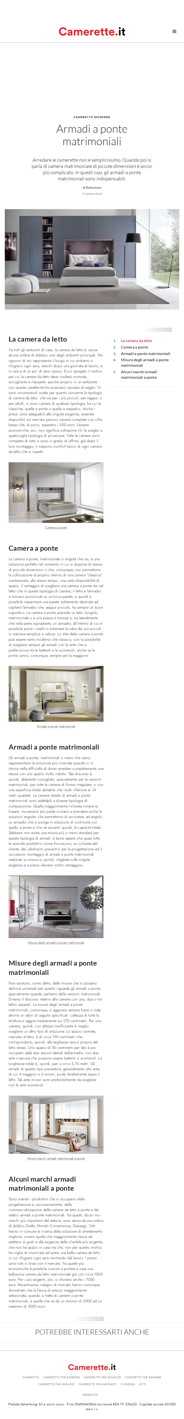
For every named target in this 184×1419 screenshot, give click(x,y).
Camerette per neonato (97, 1384)
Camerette (31, 1377)
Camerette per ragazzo (102, 1377)
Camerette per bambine (143, 1377)
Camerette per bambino (61, 1377)
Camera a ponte (134, 347)
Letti (142, 1384)
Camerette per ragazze (56, 1384)
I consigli (127, 1384)
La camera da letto (136, 340)
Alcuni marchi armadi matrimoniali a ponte (139, 374)
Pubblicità (90, 1395)
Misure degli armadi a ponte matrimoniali (145, 362)
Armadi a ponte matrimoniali (145, 353)
